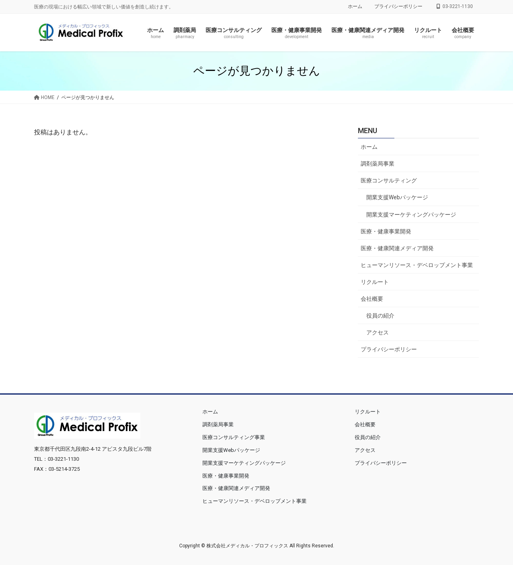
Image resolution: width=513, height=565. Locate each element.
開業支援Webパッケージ (397, 197)
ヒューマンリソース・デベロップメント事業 (417, 265)
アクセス (377, 332)
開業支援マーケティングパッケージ (411, 214)
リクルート (375, 282)
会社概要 (372, 299)
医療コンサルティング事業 (233, 437)
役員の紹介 (380, 315)
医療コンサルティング (389, 180)
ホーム (355, 6)
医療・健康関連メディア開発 (397, 248)
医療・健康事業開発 (386, 231)
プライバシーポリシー (398, 6)
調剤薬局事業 (377, 163)
